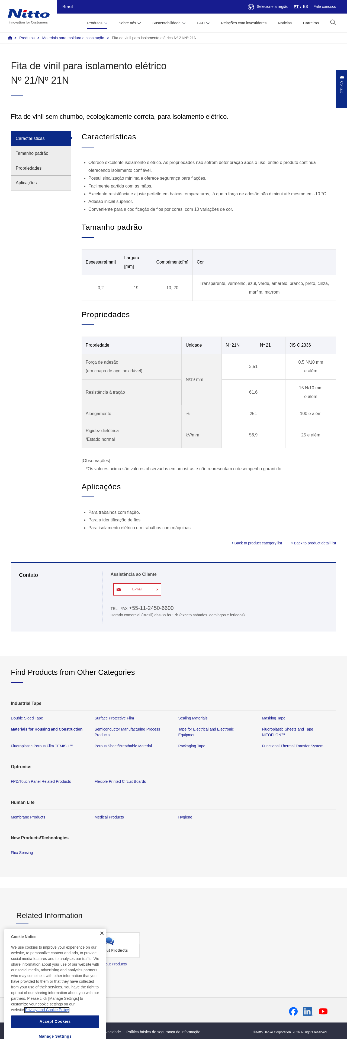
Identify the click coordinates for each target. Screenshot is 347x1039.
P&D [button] (201, 23)
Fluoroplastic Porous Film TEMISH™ (42, 746)
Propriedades (28, 168)
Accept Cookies (55, 1031)
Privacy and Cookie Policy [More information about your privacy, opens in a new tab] (47, 1019)
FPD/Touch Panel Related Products (41, 781)
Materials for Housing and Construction (46, 729)
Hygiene (185, 817)
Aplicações (26, 182)
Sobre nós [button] (127, 23)
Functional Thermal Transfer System (292, 746)
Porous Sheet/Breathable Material (123, 746)
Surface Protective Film (114, 718)
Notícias (285, 23)
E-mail (137, 589)
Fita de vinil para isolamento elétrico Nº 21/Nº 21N (154, 38)
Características (30, 138)
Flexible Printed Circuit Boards (120, 781)
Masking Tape (273, 718)
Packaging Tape (191, 746)
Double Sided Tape (27, 718)
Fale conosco (324, 6)
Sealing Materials (193, 718)
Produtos (26, 38)
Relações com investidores (243, 23)
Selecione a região (268, 6)
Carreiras (311, 23)
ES (305, 6)
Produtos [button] (94, 23)
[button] (333, 22)
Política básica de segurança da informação (163, 1032)
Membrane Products (28, 817)
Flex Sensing (22, 852)
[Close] (102, 943)
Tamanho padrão (32, 153)
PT (296, 6)
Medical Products (109, 817)
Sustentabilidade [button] (166, 23)
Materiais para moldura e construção (73, 38)
